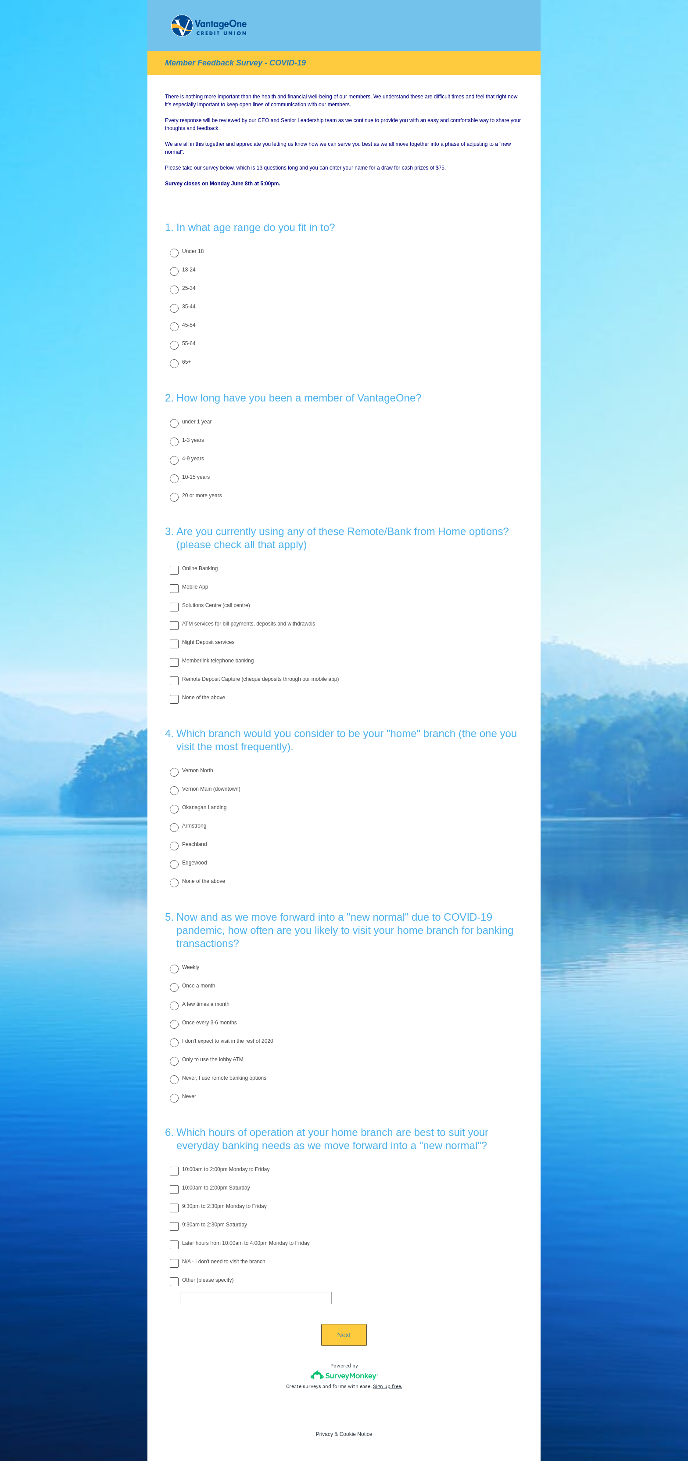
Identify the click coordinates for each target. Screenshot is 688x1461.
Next (344, 1334)
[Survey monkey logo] (344, 1375)
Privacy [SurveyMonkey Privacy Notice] (324, 1434)
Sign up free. (387, 1386)
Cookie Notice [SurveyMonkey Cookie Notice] (356, 1434)
